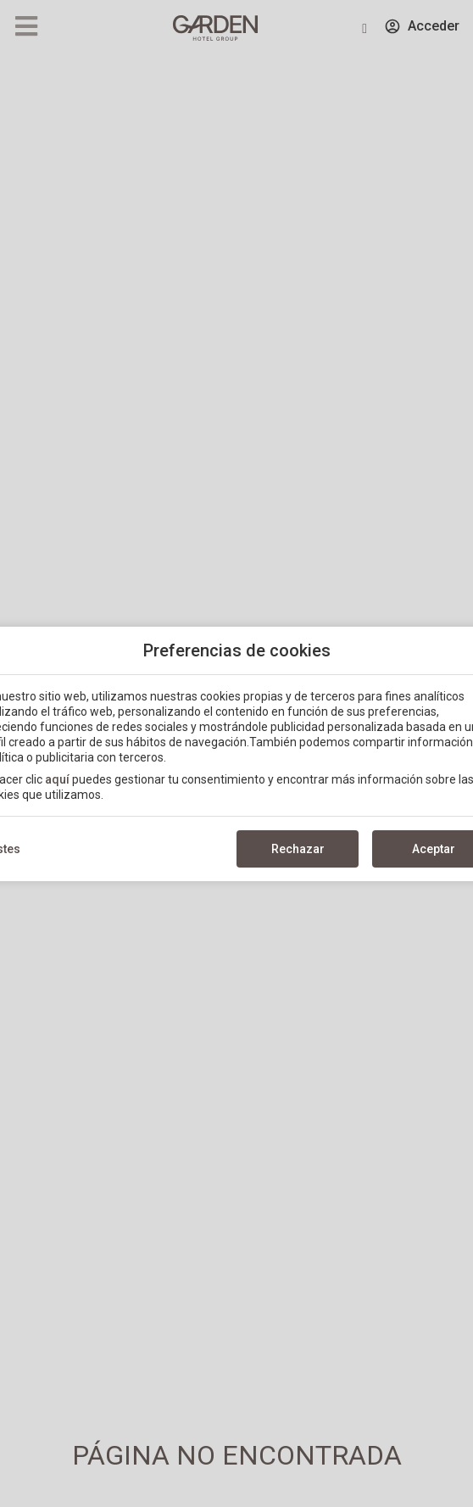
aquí (57, 779)
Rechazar (298, 849)
